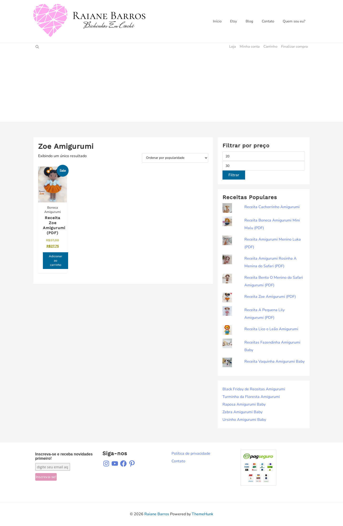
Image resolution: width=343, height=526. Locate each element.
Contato (178, 461)
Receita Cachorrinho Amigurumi (272, 207)
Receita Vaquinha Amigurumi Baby (274, 361)
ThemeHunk (202, 514)
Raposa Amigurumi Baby (244, 404)
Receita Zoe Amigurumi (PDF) (270, 296)
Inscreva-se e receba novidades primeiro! (64, 456)
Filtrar (233, 175)
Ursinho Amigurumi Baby (244, 419)
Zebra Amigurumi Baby (242, 412)
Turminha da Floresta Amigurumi (251, 396)
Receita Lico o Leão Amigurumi (271, 329)
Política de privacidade (191, 453)
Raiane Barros (156, 514)
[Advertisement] (171, 86)
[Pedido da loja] (175, 158)
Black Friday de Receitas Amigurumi (253, 389)
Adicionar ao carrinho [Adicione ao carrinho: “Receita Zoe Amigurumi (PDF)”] (55, 260)
